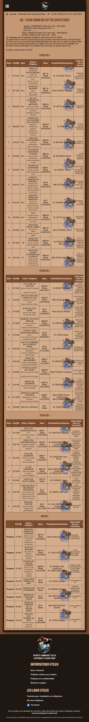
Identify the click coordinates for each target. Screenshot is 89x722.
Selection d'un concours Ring (32, 14)
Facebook (33, 705)
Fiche (45, 76)
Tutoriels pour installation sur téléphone (44, 696)
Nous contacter (37, 670)
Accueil (13, 14)
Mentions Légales (38, 683)
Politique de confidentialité (42, 679)
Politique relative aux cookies (44, 675)
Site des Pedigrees (35, 700)
